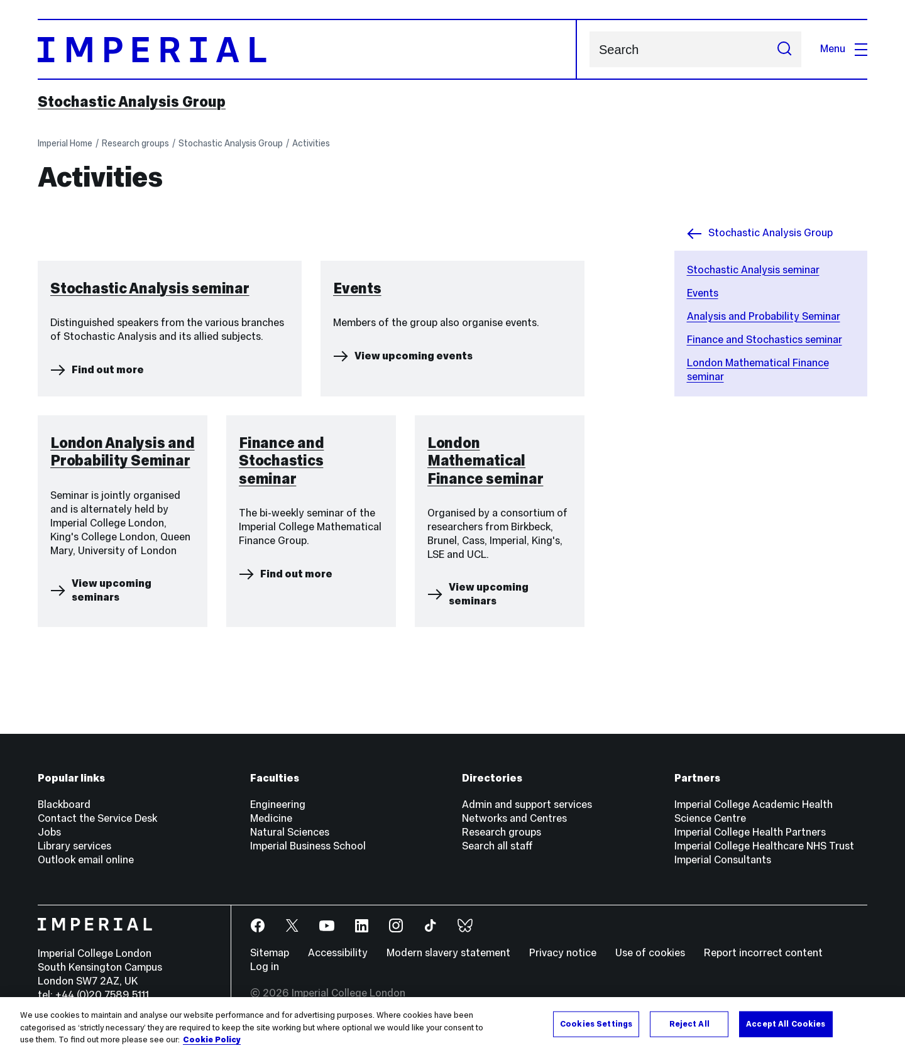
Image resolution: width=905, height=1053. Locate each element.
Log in (264, 966)
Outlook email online (86, 859)
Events (702, 293)
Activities (311, 143)
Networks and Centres (514, 818)
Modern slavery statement (448, 952)
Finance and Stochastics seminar (764, 339)
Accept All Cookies (785, 1023)
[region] (452, 1025)
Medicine (271, 818)
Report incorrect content (763, 952)
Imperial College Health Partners (750, 832)
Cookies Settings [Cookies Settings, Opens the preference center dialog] (596, 1023)
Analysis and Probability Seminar (763, 316)
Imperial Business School (308, 846)
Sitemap (269, 952)
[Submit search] (784, 49)
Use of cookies (650, 952)
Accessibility (338, 952)
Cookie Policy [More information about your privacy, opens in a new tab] (212, 1040)
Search (589, 49)
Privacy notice (562, 952)
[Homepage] (307, 49)
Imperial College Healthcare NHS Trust (764, 846)
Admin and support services (527, 804)
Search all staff (497, 846)
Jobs (49, 832)
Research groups (135, 143)
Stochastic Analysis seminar (753, 269)
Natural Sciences (289, 832)
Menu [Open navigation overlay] (843, 48)
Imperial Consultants (722, 859)
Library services (74, 846)
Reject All (689, 1023)
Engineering (277, 804)
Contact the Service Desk (97, 818)
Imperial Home (65, 143)
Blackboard (64, 804)
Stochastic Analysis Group (132, 102)
